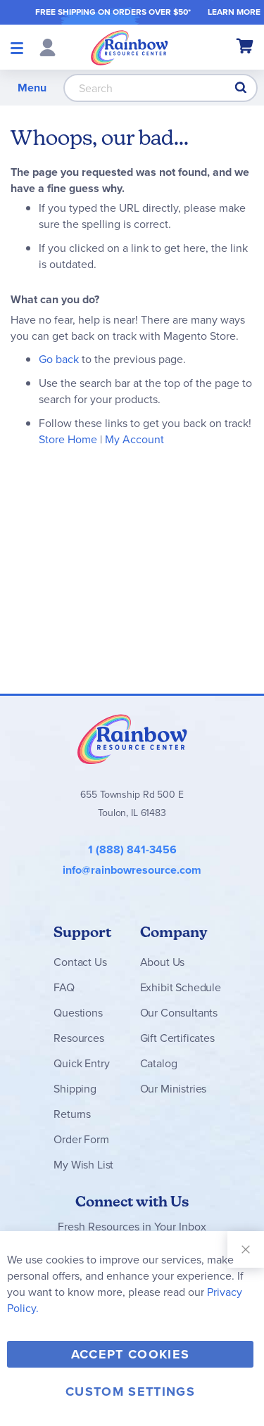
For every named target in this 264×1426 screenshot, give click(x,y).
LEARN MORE (234, 12)
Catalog (158, 1063)
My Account (134, 439)
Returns (72, 1114)
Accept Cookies (130, 1354)
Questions (78, 1013)
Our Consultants (179, 1013)
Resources (79, 1038)
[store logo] (129, 47)
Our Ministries (173, 1089)
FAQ (64, 987)
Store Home (68, 439)
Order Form (81, 1139)
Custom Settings (130, 1391)
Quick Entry (81, 1063)
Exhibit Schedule (180, 987)
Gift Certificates (177, 1038)
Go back (59, 359)
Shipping (75, 1089)
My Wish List (83, 1165)
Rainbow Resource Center (132, 738)
